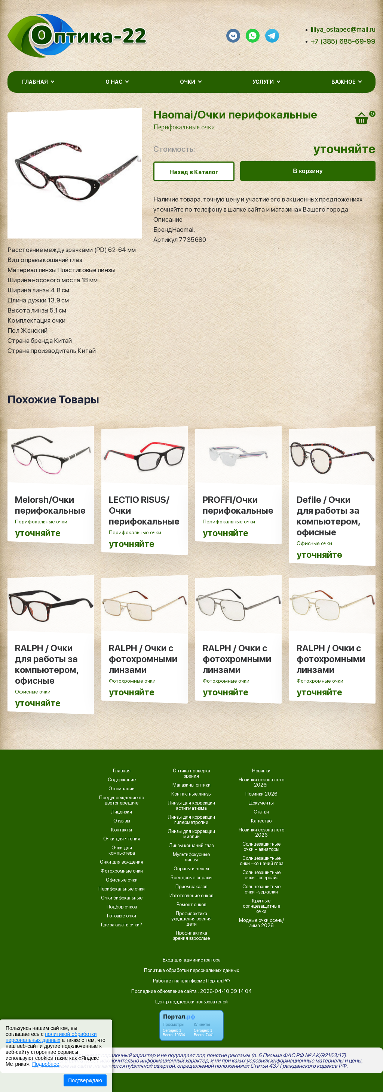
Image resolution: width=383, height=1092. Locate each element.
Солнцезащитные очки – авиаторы (261, 847)
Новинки (261, 770)
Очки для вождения (121, 862)
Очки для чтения (121, 839)
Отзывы (121, 821)
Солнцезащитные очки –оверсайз (261, 875)
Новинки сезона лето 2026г (261, 782)
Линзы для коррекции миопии (191, 834)
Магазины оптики (191, 785)
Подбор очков (122, 907)
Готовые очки (121, 916)
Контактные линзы (191, 794)
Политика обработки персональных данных (191, 970)
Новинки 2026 (261, 794)
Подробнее (45, 1064)
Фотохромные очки (122, 871)
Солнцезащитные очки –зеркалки (261, 889)
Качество (261, 821)
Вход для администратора (192, 960)
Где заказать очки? (121, 925)
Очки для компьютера (121, 850)
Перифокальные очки (184, 127)
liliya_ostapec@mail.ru (343, 29)
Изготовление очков (191, 895)
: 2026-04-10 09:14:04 (225, 991)
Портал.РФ (218, 981)
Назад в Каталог (193, 172)
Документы (261, 803)
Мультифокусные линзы (191, 857)
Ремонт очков (191, 904)
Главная (122, 770)
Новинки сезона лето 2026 (261, 832)
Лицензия (121, 812)
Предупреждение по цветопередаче (121, 800)
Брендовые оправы (191, 877)
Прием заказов (191, 886)
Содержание (122, 779)
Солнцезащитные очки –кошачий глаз (261, 861)
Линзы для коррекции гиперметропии (191, 820)
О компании (121, 788)
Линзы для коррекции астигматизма (191, 805)
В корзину (307, 171)
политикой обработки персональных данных (51, 1037)
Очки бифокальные (122, 898)
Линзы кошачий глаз (191, 845)
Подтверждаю (85, 1080)
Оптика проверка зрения (191, 773)
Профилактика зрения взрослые (191, 935)
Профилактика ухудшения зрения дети (191, 919)
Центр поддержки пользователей (191, 1002)
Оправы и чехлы (191, 868)
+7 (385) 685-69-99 (343, 41)
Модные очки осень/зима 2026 (261, 923)
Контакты (121, 830)
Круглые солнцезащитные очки (261, 906)
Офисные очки (122, 880)
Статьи (261, 812)
